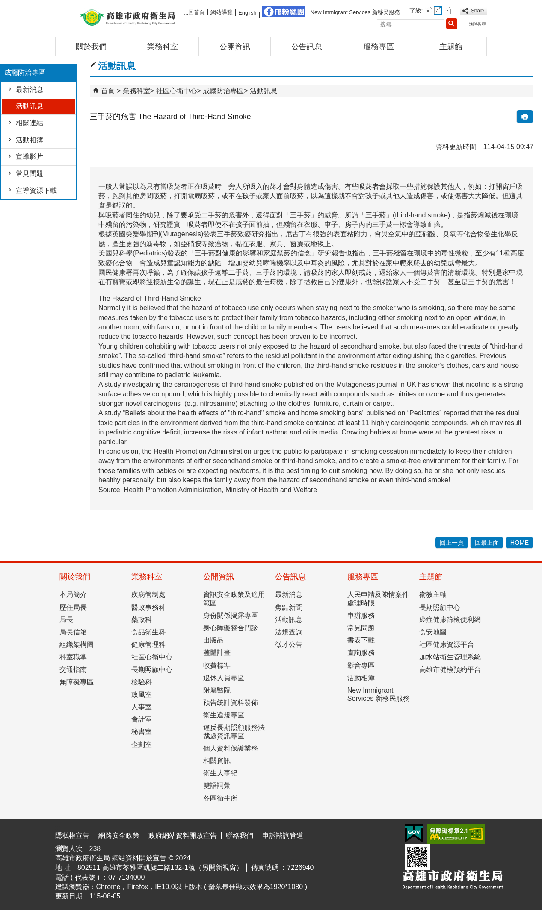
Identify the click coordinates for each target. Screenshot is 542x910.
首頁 (108, 90)
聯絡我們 (239, 835)
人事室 (141, 706)
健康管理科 (148, 644)
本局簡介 (73, 594)
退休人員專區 (223, 677)
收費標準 (217, 665)
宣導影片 (29, 156)
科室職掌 (73, 656)
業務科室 (162, 46)
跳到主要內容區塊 (4, 6)
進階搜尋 (477, 24)
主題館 (450, 46)
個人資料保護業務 (230, 748)
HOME (519, 542)
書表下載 (361, 640)
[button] (451, 23)
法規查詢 (288, 632)
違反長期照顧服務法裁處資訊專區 (234, 731)
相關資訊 (217, 760)
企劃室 (141, 744)
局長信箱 (73, 632)
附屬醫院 (217, 690)
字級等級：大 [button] (447, 10)
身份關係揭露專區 (230, 615)
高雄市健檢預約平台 (450, 669)
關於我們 (91, 46)
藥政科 (141, 619)
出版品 (213, 640)
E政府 (414, 833)
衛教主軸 (433, 594)
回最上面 (487, 542)
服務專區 (378, 46)
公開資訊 (234, 46)
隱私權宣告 (72, 835)
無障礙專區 (76, 682)
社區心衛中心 (176, 90)
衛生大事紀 (220, 773)
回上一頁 (452, 542)
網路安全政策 (118, 835)
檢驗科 (141, 682)
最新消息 (29, 89)
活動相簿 (29, 140)
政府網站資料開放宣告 (182, 835)
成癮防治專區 (223, 90)
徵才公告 (288, 644)
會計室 (141, 719)
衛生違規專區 (223, 715)
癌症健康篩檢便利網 (450, 619)
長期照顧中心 (151, 669)
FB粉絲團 (283, 11)
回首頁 (196, 12)
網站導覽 (221, 12)
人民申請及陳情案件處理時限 (378, 598)
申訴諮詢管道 (282, 835)
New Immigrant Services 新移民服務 (355, 12)
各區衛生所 (220, 798)
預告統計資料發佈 (230, 702)
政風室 (141, 694)
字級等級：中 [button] (438, 10)
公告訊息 (306, 46)
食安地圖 (433, 632)
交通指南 (73, 669)
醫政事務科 (148, 607)
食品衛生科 (148, 632)
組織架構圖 (76, 644)
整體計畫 (217, 652)
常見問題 (29, 173)
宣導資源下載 (36, 190)
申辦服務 (361, 615)
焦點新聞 (288, 607)
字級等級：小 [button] (428, 10)
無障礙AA (456, 834)
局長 (66, 619)
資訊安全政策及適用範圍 (234, 598)
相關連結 (29, 122)
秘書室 (141, 731)
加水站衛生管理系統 (450, 656)
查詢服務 (361, 652)
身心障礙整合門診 (230, 627)
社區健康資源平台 (446, 644)
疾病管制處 (148, 594)
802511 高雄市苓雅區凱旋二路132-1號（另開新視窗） (160, 867)
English (247, 12)
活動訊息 (29, 106)
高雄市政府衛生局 (127, 16)
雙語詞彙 (217, 785)
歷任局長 (73, 607)
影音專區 (361, 665)
